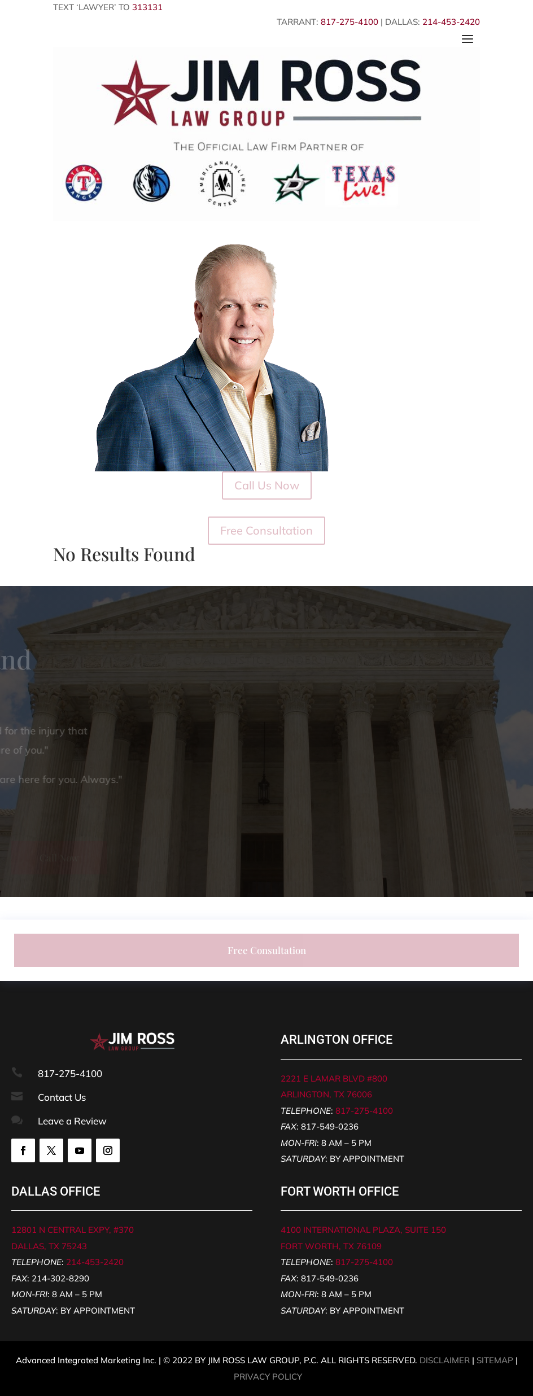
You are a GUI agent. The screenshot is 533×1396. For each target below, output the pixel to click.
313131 (147, 7)
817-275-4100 (349, 21)
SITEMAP (495, 1360)
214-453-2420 (451, 21)
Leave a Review (72, 1121)
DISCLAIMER (445, 1360)
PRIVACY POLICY (268, 1376)
